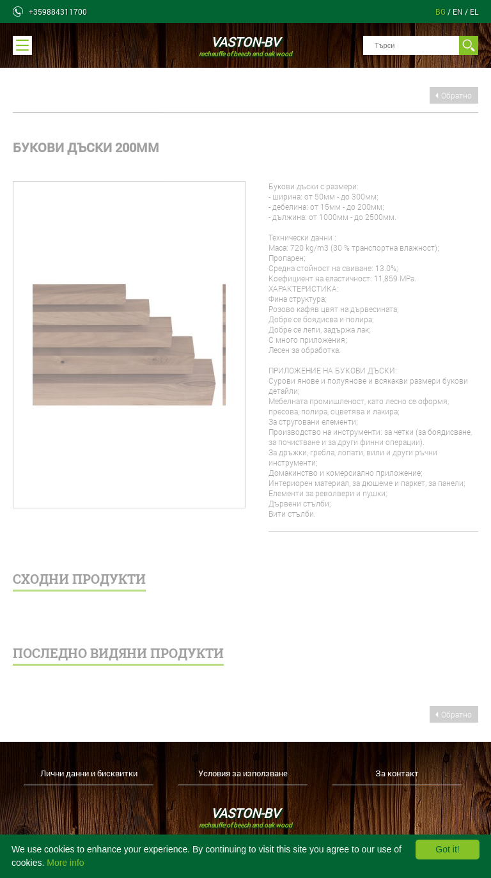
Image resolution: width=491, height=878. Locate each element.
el (474, 11)
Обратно (456, 95)
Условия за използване (243, 773)
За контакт (397, 773)
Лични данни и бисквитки (88, 773)
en (459, 11)
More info (65, 863)
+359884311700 (58, 11)
